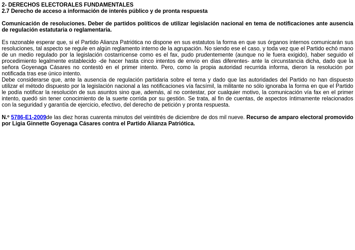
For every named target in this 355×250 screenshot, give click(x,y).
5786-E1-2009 (28, 117)
